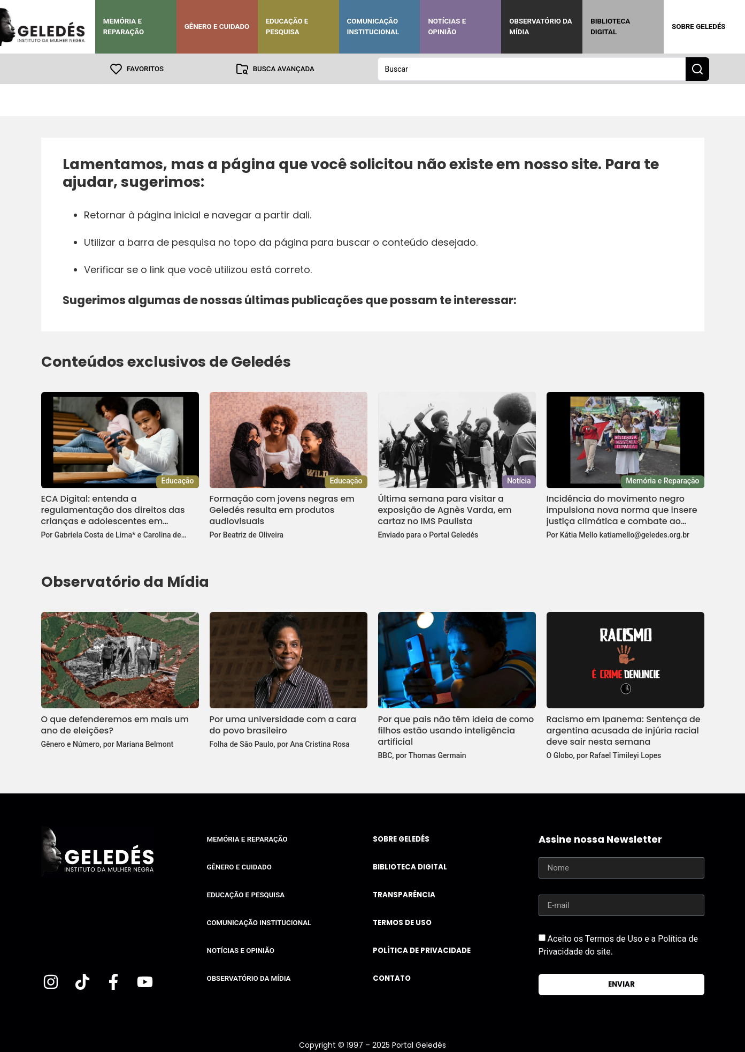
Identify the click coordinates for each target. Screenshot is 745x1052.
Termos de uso (402, 922)
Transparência (404, 894)
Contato (392, 978)
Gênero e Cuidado (217, 26)
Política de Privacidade (422, 950)
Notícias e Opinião (447, 26)
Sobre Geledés (698, 26)
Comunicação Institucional (373, 26)
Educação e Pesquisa (287, 26)
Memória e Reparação (123, 26)
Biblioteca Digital (610, 26)
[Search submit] (697, 68)
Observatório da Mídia (540, 26)
